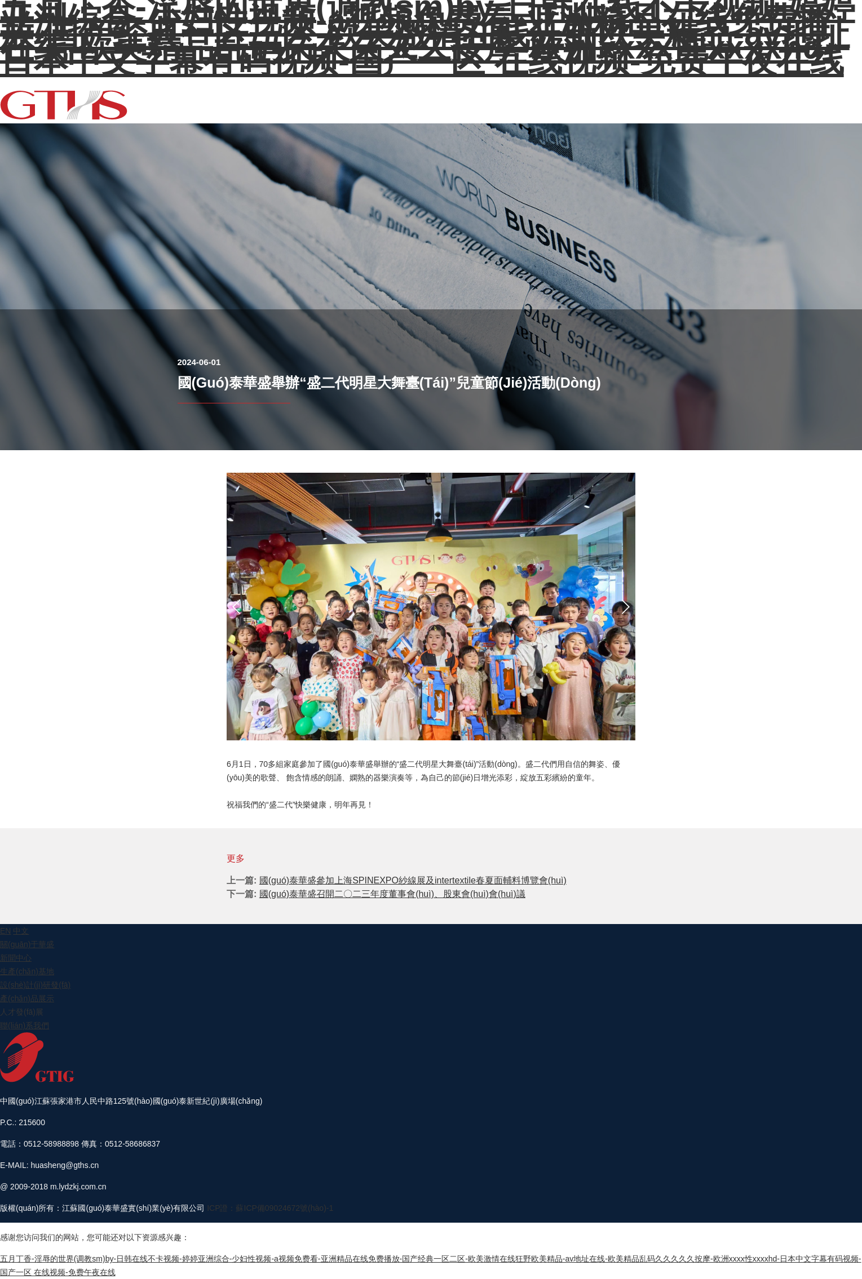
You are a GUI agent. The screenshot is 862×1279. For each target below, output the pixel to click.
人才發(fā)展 (780, 96)
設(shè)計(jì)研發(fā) (669, 96)
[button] (236, 606)
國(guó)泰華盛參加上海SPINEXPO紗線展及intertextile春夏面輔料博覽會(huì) (413, 880)
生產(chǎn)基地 (607, 96)
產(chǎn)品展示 (732, 96)
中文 (21, 930)
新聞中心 (564, 96)
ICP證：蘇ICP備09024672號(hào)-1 (270, 1208)
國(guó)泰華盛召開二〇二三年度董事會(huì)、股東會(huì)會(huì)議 (392, 894)
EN (856, 96)
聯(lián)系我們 (826, 96)
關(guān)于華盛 (521, 96)
